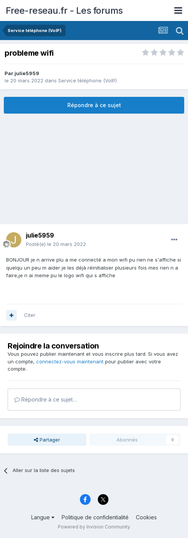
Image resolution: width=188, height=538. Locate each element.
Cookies (146, 517)
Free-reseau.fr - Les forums (64, 10)
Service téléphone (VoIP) (87, 80)
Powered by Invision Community (94, 527)
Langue (42, 517)
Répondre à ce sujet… (45, 399)
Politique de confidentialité (95, 517)
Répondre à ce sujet (94, 105)
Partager (47, 439)
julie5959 (26, 73)
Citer (29, 315)
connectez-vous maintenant (70, 361)
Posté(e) (56, 244)
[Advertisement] (94, 169)
